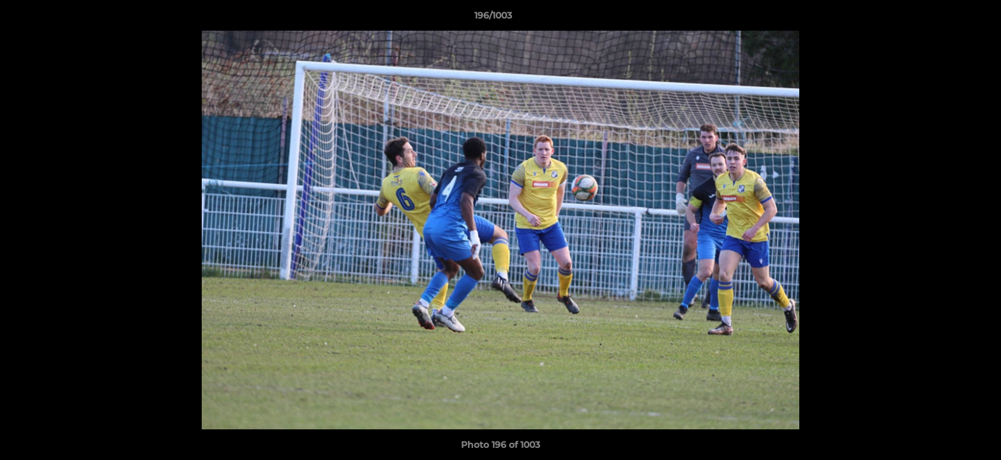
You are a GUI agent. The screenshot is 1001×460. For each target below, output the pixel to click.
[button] (947, 18)
